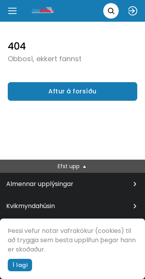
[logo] (43, 11)
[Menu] (12, 11)
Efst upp (72, 166)
